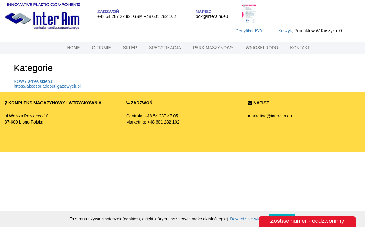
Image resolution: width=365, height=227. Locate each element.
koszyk (285, 30)
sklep (130, 47)
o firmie (101, 47)
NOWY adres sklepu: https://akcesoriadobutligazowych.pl (47, 84)
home (73, 47)
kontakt (300, 47)
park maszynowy (213, 47)
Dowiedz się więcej (248, 218)
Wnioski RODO (262, 47)
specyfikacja (165, 47)
